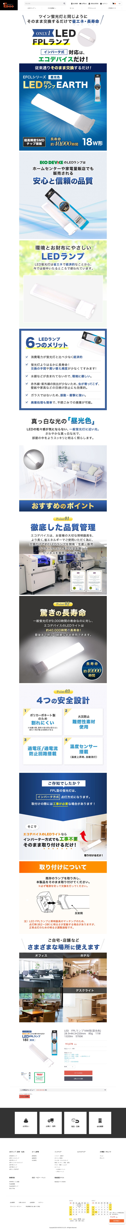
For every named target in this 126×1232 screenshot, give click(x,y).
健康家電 (34, 1158)
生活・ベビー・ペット (39, 1177)
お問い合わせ (22, 1202)
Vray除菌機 (12, 1184)
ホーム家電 (35, 1152)
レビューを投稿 (24, 1096)
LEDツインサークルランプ (15, 1162)
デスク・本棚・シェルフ (61, 1164)
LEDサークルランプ (14, 1158)
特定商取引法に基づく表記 (33, 1206)
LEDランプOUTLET (14, 1169)
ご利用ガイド (112, 8)
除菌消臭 (12, 1177)
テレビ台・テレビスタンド (61, 1160)
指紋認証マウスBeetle (60, 1181)
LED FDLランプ (13, 1164)
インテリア (58, 1152)
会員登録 (32, 1202)
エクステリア (81, 1152)
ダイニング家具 (58, 1158)
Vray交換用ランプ (13, 1186)
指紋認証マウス (59, 1177)
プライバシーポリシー (16, 1206)
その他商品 (51, 8)
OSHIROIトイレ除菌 (14, 1181)
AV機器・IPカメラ (105, 1152)
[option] (41, 1049)
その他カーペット (60, 1169)
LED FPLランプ (85, 1056)
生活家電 (34, 1160)
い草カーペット (60, 1171)
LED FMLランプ (13, 1167)
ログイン (41, 1202)
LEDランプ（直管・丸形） (71, 1054)
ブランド (66, 1060)
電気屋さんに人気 (69, 1058)
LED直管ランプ (13, 1156)
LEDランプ (31, 8)
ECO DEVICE (74, 1061)
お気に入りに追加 (78, 1078)
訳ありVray (12, 1188)
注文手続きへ (116, 1220)
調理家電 (34, 1156)
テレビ (101, 1156)
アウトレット (92, 8)
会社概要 (12, 1202)
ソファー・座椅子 (59, 1156)
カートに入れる (78, 1073)
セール (72, 8)
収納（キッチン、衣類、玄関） (62, 1162)
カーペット (57, 1167)
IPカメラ (102, 1158)
